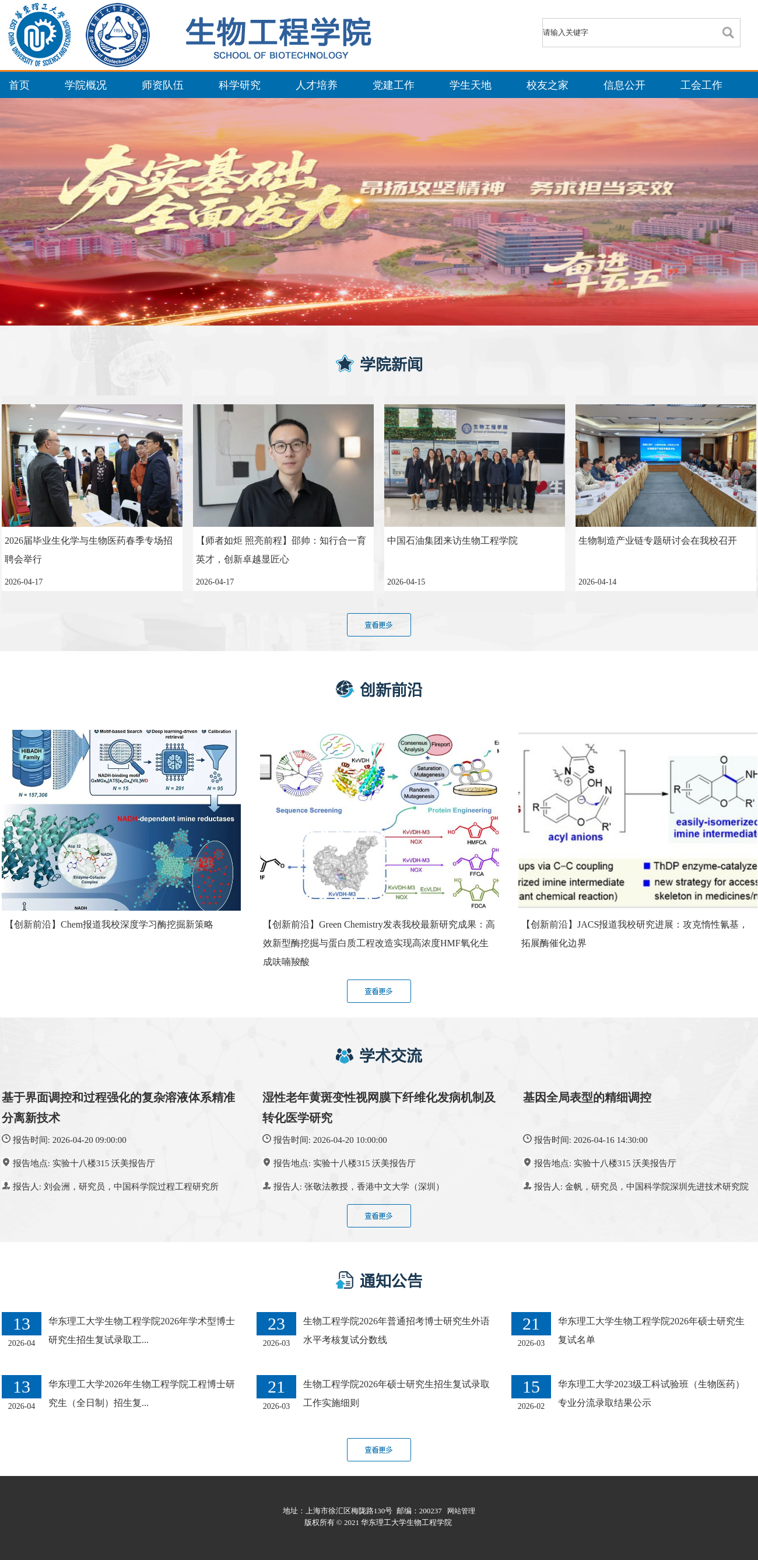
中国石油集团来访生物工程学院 (452, 540)
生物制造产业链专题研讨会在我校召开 (657, 540)
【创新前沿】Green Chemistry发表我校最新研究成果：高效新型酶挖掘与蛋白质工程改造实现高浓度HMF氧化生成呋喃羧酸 (379, 943)
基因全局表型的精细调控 (587, 1097)
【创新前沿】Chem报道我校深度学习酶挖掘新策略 (109, 924)
